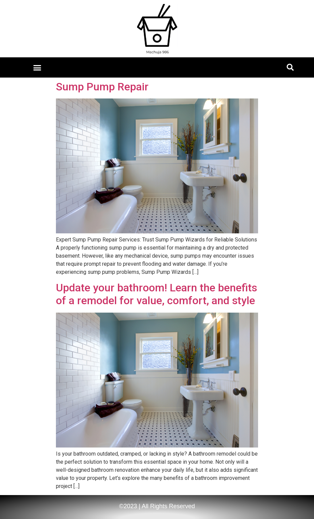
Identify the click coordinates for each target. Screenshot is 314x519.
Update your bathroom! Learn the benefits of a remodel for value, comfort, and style (156, 294)
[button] (37, 67)
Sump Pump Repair (102, 86)
